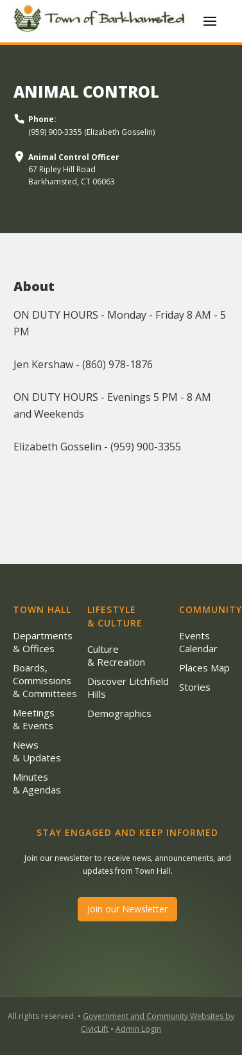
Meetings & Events (34, 719)
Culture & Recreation (116, 655)
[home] (102, 21)
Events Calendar (198, 642)
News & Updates (37, 751)
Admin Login (138, 1029)
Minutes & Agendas (37, 783)
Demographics (119, 713)
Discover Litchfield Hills (128, 687)
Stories (195, 686)
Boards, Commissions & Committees (45, 680)
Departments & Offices (43, 642)
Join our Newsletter (127, 909)
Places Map (204, 667)
